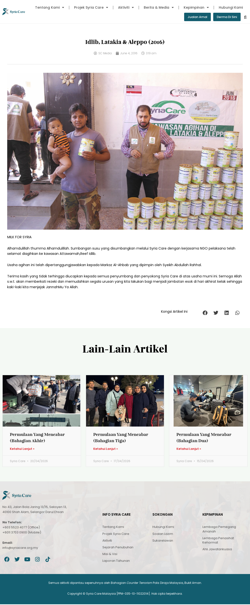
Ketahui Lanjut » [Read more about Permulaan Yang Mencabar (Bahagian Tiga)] (105, 449)
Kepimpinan (196, 7)
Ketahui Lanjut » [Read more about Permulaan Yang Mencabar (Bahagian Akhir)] (22, 449)
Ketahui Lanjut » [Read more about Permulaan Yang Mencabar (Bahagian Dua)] (188, 449)
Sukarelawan (162, 541)
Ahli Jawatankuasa (217, 550)
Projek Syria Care (91, 7)
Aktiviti (126, 7)
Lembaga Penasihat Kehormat (218, 541)
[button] (205, 313)
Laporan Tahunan (116, 561)
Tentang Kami (49, 7)
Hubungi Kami (231, 7)
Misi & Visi (109, 554)
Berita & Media (159, 7)
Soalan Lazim (162, 534)
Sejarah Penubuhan (117, 548)
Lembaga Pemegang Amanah (219, 529)
